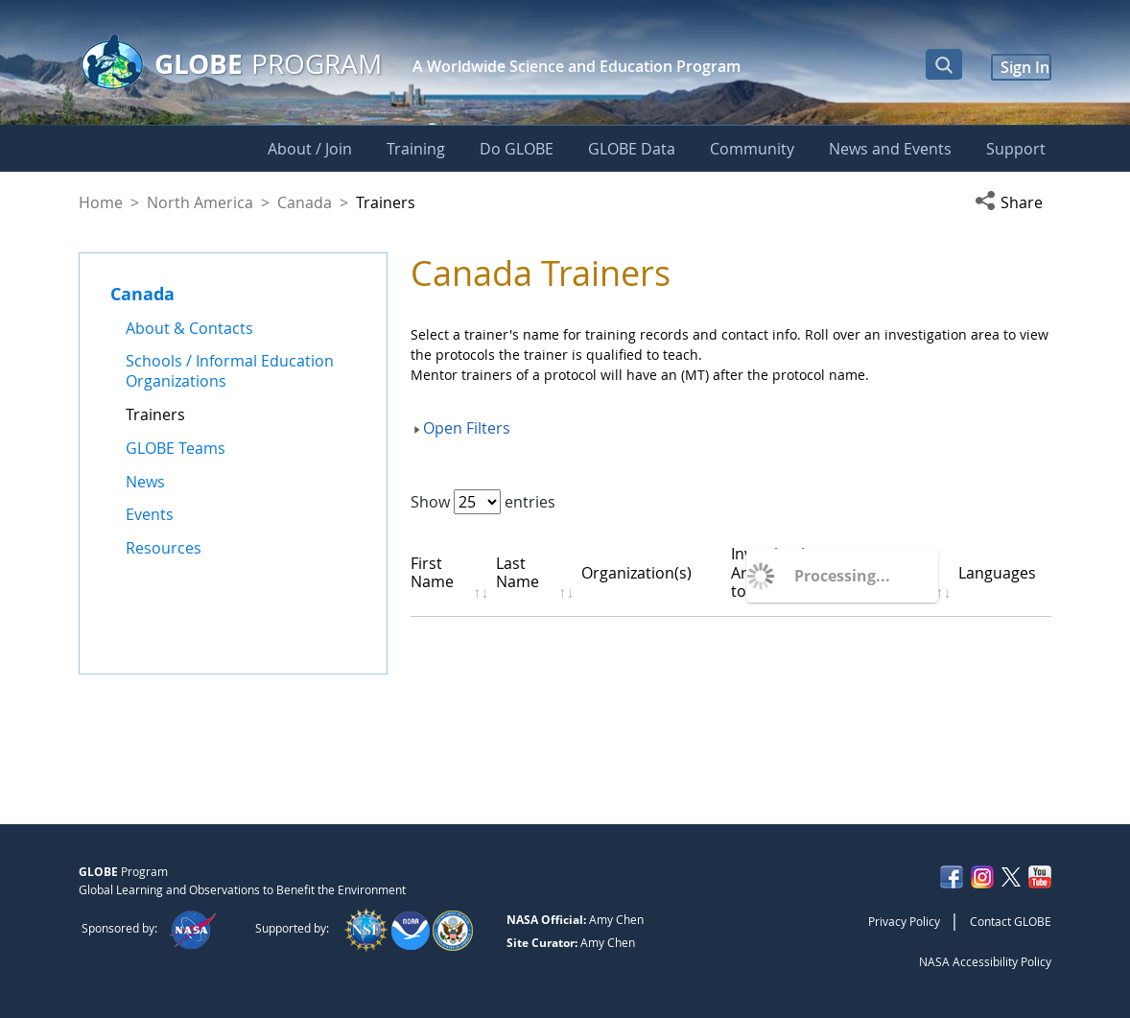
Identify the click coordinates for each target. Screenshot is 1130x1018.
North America (200, 202)
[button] (1013, 202)
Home (101, 202)
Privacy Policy (904, 921)
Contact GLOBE (1010, 921)
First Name (432, 572)
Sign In (1025, 67)
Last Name (526, 572)
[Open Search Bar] (944, 64)
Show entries (483, 501)
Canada (304, 202)
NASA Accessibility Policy (985, 961)
